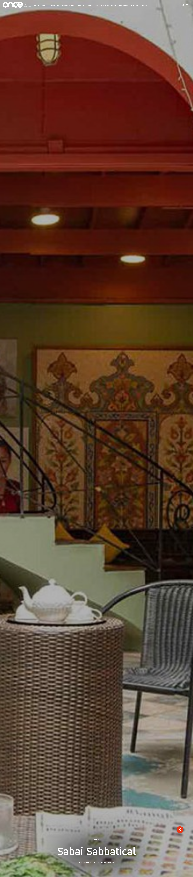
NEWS (113, 5)
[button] (180, 829)
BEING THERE (40, 5)
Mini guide (123, 5)
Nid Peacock (87, 862)
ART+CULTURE (68, 5)
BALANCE (105, 5)
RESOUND (55, 5)
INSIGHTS (81, 5)
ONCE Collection (139, 5)
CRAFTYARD (93, 5)
